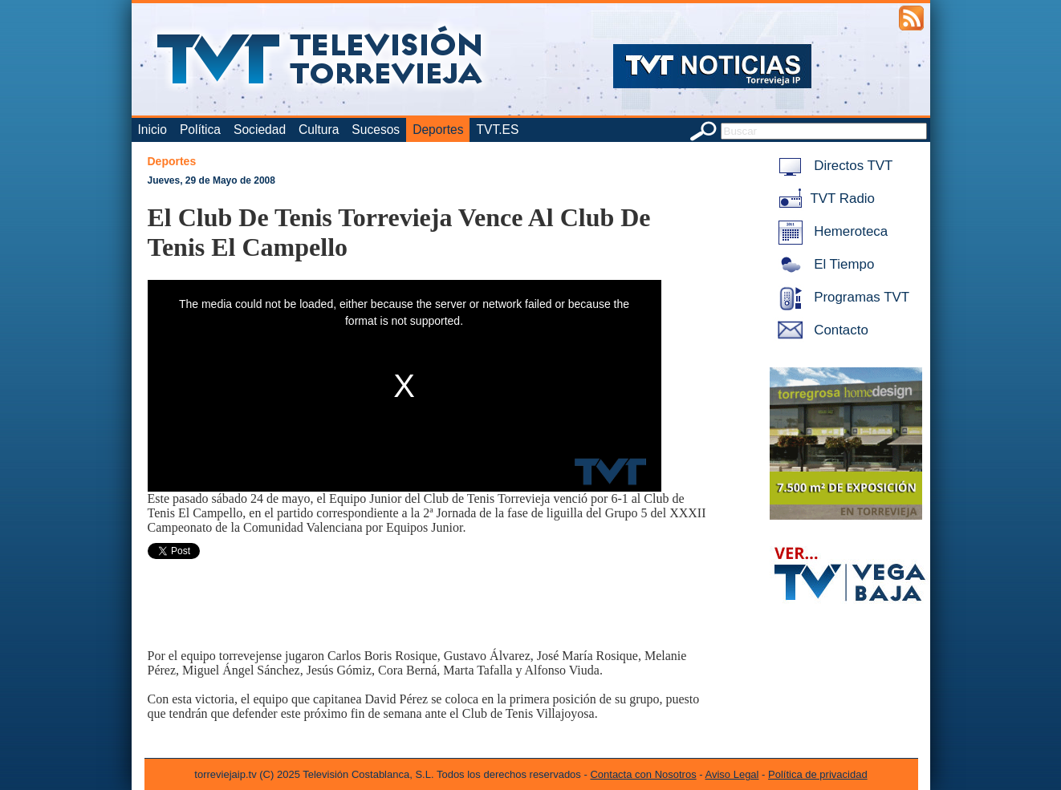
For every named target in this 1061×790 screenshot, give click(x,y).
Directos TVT (832, 165)
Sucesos (376, 129)
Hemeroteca (830, 231)
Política (200, 129)
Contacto (820, 330)
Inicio (152, 129)
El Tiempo (823, 264)
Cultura (319, 129)
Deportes (438, 129)
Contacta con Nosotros (643, 774)
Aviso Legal (732, 774)
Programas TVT (841, 297)
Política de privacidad (818, 774)
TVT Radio (823, 198)
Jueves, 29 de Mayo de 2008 (211, 180)
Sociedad (260, 129)
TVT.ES (497, 129)
